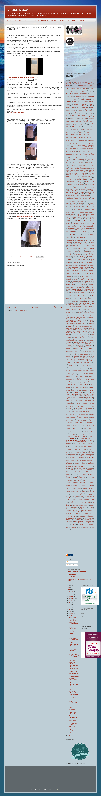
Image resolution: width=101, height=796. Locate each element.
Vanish (89, 502)
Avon (93, 99)
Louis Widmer (73, 300)
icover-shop (30, 259)
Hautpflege (70, 259)
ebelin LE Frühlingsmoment (81, 195)
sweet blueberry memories (76, 486)
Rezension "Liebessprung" (71, 417)
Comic (75, 167)
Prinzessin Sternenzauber (71, 390)
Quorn (78, 397)
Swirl (89, 486)
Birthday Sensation (82, 115)
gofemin (79, 248)
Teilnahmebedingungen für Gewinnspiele (45, 20)
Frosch (82, 223)
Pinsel (73, 387)
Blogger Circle (91, 118)
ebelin (81, 193)
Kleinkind (74, 281)
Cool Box (77, 168)
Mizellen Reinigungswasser (80, 336)
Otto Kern (74, 362)
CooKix (71, 168)
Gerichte (91, 237)
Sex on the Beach (84, 455)
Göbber (74, 248)
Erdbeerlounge (73, 204)
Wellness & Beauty (70, 518)
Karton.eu (69, 276)
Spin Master (82, 477)
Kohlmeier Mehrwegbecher (86, 282)
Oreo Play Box (82, 360)
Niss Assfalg (76, 348)
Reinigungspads (79, 408)
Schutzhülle (69, 451)
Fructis (87, 223)
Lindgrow (73, 296)
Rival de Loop (69, 430)
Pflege (68, 381)
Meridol (78, 331)
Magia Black (90, 301)
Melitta (67, 321)
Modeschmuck (69, 337)
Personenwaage (69, 379)
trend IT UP (69, 499)
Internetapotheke (75, 267)
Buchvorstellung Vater (73, 157)
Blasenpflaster (68, 116)
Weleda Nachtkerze (71, 516)
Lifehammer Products (71, 295)
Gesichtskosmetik (70, 240)
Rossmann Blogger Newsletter (75, 440)
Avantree (78, 99)
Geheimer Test (70, 234)
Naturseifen (68, 346)
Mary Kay (68, 312)
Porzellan (68, 389)
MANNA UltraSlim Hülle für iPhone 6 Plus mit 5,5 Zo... (74, 655)
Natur (79, 345)
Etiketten (91, 204)
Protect (78, 395)
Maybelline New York (82, 317)
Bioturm (73, 115)
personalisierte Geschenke (85, 378)
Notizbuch (76, 356)
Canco (84, 159)
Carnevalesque (80, 160)
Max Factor (76, 314)
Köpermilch (78, 284)
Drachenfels (74, 190)
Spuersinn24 (86, 479)
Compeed (80, 167)
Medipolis (68, 318)
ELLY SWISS (86, 200)
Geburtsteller (91, 232)
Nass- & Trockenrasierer (79, 343)
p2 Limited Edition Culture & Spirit (85, 370)
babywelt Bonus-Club (83, 102)
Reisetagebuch (69, 409)
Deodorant (83, 176)
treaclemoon (80, 497)
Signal (72, 468)
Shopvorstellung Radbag (80, 463)
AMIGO (85, 93)
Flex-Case (80, 215)
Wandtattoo (76, 508)
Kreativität (91, 286)
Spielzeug (76, 477)
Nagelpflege (83, 342)
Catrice (73, 162)
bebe (91, 107)
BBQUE (90, 105)
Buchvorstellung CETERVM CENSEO (74, 153)
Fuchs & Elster (70, 225)
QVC (82, 397)
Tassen (79, 488)
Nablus (91, 340)
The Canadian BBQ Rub (79, 493)
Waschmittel (75, 510)
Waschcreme (83, 508)
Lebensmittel (78, 290)
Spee (88, 476)
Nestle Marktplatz (89, 346)
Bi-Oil (74, 113)
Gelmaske (85, 234)
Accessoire (69, 86)
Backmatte (69, 104)
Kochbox (74, 282)
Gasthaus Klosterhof (77, 232)
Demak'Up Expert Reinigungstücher (86, 174)
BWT (75, 159)
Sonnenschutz (89, 473)
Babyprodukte (74, 102)
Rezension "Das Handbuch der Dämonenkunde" (76, 412)
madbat (80, 301)
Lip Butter (85, 297)
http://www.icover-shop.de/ (17, 112)
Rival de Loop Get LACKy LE (81, 430)
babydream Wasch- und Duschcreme (79, 101)
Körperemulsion (91, 284)
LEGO (91, 290)
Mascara (74, 312)
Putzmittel (87, 395)
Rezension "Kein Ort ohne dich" (86, 416)
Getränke (75, 243)
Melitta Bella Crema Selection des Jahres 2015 (82, 321)
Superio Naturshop (89, 483)
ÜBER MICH (18, 20)
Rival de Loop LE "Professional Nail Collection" (79, 433)
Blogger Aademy (83, 118)
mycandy (91, 339)
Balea (67, 105)
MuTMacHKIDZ (79, 339)
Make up (79, 303)
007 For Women (91, 85)
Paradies (67, 374)
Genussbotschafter (88, 235)
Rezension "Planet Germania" (82, 419)
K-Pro (82, 273)
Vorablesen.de (83, 507)
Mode (91, 336)
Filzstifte (72, 214)
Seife (67, 452)
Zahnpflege (80, 524)
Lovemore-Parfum (89, 300)
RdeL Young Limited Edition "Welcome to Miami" (80, 406)
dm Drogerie (72, 179)
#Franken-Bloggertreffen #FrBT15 (84, 83)
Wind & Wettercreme (88, 518)
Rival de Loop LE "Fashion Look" (75, 431)
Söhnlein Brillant (88, 471)
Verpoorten (68, 505)
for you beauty (69, 218)
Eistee (93, 197)
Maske (79, 312)
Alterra (67, 88)
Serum (78, 455)
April (70, 609)
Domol (85, 184)
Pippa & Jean (79, 387)
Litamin (67, 300)
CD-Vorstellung (89, 162)
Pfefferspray (86, 379)
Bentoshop (74, 112)
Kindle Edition (75, 279)
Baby (68, 101)
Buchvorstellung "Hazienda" (80, 145)
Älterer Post (58, 307)
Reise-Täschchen (88, 408)
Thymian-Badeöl (83, 494)
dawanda (79, 171)
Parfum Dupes (82, 374)
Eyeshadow (74, 207)
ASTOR (80, 98)
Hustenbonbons (83, 265)
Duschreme (88, 192)
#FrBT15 (68, 85)
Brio (66, 131)
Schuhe (84, 449)
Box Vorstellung (89, 123)
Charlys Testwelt (18, 9)
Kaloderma (68, 274)
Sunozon (81, 483)
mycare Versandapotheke (71, 340)
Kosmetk (85, 286)
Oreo (75, 360)
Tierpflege (68, 496)
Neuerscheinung (69, 348)
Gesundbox (77, 242)
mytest (86, 340)
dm (90, 178)
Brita (70, 131)
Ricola (85, 428)
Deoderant (77, 176)
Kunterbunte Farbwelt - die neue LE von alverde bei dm (73, 711)
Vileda (91, 505)
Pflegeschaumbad (75, 381)
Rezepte (80, 428)
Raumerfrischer (69, 400)
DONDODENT (91, 184)
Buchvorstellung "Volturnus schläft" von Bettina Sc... (74, 624)
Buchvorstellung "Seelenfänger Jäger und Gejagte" (76, 149)
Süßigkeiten (90, 485)
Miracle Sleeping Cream (76, 334)
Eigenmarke (82, 197)
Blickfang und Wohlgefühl (78, 116)
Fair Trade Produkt (86, 209)
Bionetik (78, 113)
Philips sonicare (74, 382)
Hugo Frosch (68, 265)
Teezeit (79, 490)
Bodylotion (86, 121)
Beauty (73, 107)
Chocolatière (73, 165)
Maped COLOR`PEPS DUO (77, 309)
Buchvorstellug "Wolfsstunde (85, 132)
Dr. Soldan (68, 190)
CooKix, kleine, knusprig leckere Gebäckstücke (73, 619)
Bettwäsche (68, 113)
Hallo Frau (85, 254)
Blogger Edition (70, 119)
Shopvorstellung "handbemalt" (86, 460)
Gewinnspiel (89, 243)
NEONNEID (81, 346)
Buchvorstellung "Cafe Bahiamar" (72, 135)
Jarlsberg (91, 270)
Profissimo (85, 394)
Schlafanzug (68, 447)
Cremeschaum (91, 170)
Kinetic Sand (82, 279)
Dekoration (69, 174)
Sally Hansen (82, 443)
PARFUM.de (89, 374)
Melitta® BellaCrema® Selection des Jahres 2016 (76, 323)
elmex (91, 200)
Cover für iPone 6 (15, 259)
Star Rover (86, 480)
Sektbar (82, 454)
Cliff (66, 167)
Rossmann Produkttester (80, 441)
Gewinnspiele (27, 20)
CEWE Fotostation (81, 163)
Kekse (82, 276)
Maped (78, 307)
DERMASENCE (89, 176)
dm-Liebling (87, 181)
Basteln (73, 105)
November (71, 594)
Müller (87, 337)
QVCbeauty (68, 398)
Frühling (92, 223)
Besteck (90, 112)
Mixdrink (69, 335)
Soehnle (74, 471)
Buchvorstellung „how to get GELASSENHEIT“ (82, 146)
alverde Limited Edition (81, 90)
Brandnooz (84, 124)
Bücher (74, 132)
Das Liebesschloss (71, 171)
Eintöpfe (88, 197)
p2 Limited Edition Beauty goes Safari (80, 368)
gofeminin (86, 248)
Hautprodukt (77, 259)
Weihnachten (68, 513)
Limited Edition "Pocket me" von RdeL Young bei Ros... (73, 693)
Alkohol (84, 86)
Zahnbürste (89, 522)
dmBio (93, 182)
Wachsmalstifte (69, 508)
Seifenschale (72, 454)
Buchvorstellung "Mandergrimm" (72, 148)
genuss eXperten (77, 235)
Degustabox (84, 173)
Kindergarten (74, 278)
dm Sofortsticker (91, 179)
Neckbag (75, 346)
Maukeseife (69, 314)
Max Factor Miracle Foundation (74, 315)
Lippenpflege (73, 298)
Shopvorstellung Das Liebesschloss (73, 462)
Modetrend (75, 337)
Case (85, 160)
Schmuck (80, 448)
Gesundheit (85, 242)
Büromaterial (69, 159)
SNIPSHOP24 (89, 469)
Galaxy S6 (74, 226)
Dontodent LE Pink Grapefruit (80, 186)
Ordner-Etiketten (69, 360)
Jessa (67, 271)
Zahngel (67, 524)
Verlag (91, 504)
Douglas (91, 186)
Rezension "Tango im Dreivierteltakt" (73, 423)
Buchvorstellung (70, 134)
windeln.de (68, 519)
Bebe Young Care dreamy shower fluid (83, 109)
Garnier (79, 226)
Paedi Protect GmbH (90, 371)
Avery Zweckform (86, 99)
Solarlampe (68, 472)
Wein (86, 515)
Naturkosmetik (87, 345)
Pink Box (86, 384)
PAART (82, 371)
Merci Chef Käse (71, 331)
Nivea (82, 348)
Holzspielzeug (90, 262)
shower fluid (89, 466)
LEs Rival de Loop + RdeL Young (82, 292)
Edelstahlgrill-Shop (74, 197)
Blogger (68, 789)
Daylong (84, 171)
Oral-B (82, 359)
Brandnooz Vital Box (76, 129)
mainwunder (72, 303)
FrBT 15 (68, 222)
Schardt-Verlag (83, 446)
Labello (74, 289)
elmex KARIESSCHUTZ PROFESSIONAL (75, 201)
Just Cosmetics (75, 273)
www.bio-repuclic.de (89, 521)
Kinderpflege (81, 278)
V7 (85, 502)
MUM (92, 337)
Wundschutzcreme (88, 519)
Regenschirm (70, 408)
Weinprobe (92, 515)
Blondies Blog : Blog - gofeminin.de (77, 571)
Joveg (85, 271)
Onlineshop (85, 357)
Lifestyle (79, 295)
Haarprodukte (68, 254)
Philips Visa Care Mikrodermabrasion (86, 382)
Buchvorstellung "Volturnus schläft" (86, 151)
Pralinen (74, 389)
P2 (93, 362)
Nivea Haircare (78, 351)
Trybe (67, 502)
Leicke (71, 292)
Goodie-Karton (74, 250)
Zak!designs (68, 525)
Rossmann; (90, 441)
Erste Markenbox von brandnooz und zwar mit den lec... (73, 680)
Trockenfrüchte (85, 501)
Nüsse (81, 356)
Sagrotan (75, 443)
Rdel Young (85, 402)
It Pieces (91, 268)
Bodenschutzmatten (70, 121)
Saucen (91, 444)
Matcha (92, 312)
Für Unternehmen (64, 20)
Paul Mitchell (79, 376)
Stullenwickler (75, 482)
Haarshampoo (77, 254)
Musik (67, 339)
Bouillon (82, 123)
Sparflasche (74, 476)
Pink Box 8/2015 (82, 385)
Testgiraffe (83, 491)
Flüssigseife (73, 217)
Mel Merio (90, 320)
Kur (72, 287)
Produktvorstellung (76, 394)
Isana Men (76, 268)
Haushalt (83, 257)
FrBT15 (74, 221)
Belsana (67, 112)
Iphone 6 (87, 267)
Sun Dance (90, 482)
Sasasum (77, 444)
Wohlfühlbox (77, 519)
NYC (85, 356)
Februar (71, 613)
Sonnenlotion (81, 472)
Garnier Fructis (85, 228)
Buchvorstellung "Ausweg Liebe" (86, 134)
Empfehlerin (80, 203)
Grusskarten (91, 251)
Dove (75, 187)
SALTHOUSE (90, 443)
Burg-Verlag (86, 157)
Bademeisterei (76, 104)
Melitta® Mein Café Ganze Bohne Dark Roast (84, 325)
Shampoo (92, 455)
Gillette (92, 245)
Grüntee (86, 251)
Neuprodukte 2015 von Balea (73, 698)
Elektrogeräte (70, 198)
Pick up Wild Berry (71, 384)
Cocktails (71, 167)
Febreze (72, 212)
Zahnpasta (73, 524)
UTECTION (80, 502)
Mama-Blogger (87, 304)
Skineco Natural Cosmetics (80, 468)
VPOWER (91, 507)
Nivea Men (79, 353)
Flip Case (86, 215)
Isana (71, 268)
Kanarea (85, 274)
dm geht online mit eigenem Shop (73, 645)
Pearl (86, 376)
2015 (68, 589)
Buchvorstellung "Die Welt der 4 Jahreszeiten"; (76, 143)
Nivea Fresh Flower (70, 351)
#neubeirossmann (82, 85)
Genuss (67, 236)
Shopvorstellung (43, 259)
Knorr (83, 281)
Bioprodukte (90, 113)
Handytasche (76, 257)
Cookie (67, 168)
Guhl (76, 253)
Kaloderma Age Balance (77, 274)
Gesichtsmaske (80, 240)
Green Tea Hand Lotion (72, 251)
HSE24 (67, 264)
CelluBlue (68, 163)
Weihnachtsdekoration (70, 515)
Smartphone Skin (69, 469)
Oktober (71, 596)
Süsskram (68, 486)
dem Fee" (75, 174)
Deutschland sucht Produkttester (72, 178)
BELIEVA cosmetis (89, 110)
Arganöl (72, 96)
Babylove (90, 101)
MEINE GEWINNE (82, 320)
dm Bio (67, 179)
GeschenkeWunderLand (78, 239)
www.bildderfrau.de (78, 521)
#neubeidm (75, 85)
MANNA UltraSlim (88, 306)
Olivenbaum (76, 357)
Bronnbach (75, 131)
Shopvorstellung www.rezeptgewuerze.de (75, 466)
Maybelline (73, 317)
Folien (79, 217)
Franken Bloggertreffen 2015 (85, 220)
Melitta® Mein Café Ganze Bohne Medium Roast (80, 326)
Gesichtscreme (89, 239)
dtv (88, 190)
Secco (81, 451)
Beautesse (68, 107)
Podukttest (90, 387)
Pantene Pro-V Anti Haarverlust (86, 373)
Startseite (9, 20)
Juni (70, 604)
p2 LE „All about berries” (87, 363)
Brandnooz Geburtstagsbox (71, 127)
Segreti (91, 451)
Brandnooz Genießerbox (83, 127)
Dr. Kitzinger (76, 189)
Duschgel (82, 192)
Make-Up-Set (79, 304)
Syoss (93, 486)
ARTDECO (91, 96)
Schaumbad (90, 446)
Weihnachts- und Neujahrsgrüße (83, 513)
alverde (85, 88)
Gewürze (82, 245)
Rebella (92, 406)
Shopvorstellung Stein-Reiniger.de (76, 458)
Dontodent (69, 186)
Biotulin (67, 115)
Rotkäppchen (68, 443)
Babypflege (68, 102)
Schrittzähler (77, 449)
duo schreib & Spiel (74, 192)
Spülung (69, 480)
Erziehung (80, 204)
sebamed (76, 451)
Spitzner (88, 477)
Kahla (91, 273)
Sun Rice (68, 483)
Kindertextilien (68, 279)
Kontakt (73, 20)
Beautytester (86, 107)
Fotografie (92, 218)
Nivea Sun (74, 354)
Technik (91, 488)
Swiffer (84, 487)
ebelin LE (88, 193)
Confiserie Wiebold (88, 167)
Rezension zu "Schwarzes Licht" (78, 426)
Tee (66, 490)
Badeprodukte (84, 104)
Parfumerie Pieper (70, 376)
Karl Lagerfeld (91, 274)
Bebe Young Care (70, 109)
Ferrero (67, 214)
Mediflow (91, 317)
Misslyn (92, 334)
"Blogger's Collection (77, 82)
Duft (92, 190)
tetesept (89, 491)
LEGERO (86, 290)
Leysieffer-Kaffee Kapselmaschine (79, 293)
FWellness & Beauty (89, 225)
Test (92, 490)
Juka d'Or (68, 273)
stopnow (69, 482)
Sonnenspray (68, 474)
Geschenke (68, 239)
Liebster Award (91, 293)
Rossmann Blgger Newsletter (86, 438)
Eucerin (86, 206)
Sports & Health (70, 479)
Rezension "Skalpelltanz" (79, 420)
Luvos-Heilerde (69, 301)
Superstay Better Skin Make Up (72, 485)
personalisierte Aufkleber (71, 378)
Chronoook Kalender (82, 165)
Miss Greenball (86, 334)
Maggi (84, 301)
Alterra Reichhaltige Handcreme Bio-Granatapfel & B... (74, 675)
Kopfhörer (84, 284)
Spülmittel (92, 479)
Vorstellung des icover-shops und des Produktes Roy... (73, 640)
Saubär (81, 444)
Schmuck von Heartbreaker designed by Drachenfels (72, 650)
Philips (87, 381)
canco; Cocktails (91, 159)
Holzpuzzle (83, 262)
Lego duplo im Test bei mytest (73, 659)
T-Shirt (68, 488)
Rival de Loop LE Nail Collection (83, 434)
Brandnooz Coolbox (88, 126)
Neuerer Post (11, 307)
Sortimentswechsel (82, 474)
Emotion (74, 203)
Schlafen (74, 447)
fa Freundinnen (84, 207)
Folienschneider (85, 217)
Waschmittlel (83, 510)
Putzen (82, 395)
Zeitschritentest (73, 527)
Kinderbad (68, 278)
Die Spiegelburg (84, 178)
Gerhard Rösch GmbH (81, 237)
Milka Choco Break (83, 332)
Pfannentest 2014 (77, 379)
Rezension (82, 409)
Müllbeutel (82, 337)
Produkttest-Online (73, 576)
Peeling (90, 376)
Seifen (71, 452)
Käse (74, 276)
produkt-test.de (72, 574)
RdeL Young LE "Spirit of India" (81, 403)
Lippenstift (80, 298)
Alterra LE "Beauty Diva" (76, 88)
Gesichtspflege (89, 240)
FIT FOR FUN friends (79, 214)
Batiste (78, 105)
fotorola (68, 220)
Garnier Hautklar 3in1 (82, 231)
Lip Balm (79, 296)
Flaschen (87, 214)
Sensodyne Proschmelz (70, 455)
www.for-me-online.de (70, 522)
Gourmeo (92, 250)
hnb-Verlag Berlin (75, 262)
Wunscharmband (69, 521)
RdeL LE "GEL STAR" (76, 402)
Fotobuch (86, 218)
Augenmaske (86, 98)
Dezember (71, 591)
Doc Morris (69, 184)
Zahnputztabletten (89, 524)
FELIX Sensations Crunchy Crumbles (85, 212)
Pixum (84, 387)
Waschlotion (68, 510)
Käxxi (78, 276)
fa (78, 207)
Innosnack (68, 267)
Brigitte (83, 129)
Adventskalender (77, 86)
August (71, 600)
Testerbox (77, 491)
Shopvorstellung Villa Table (85, 465)
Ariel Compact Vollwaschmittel (82, 96)
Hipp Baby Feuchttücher (82, 260)
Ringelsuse (90, 428)
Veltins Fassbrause (83, 504)
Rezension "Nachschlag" (83, 417)
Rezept (75, 428)
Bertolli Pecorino (82, 112)
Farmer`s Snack (80, 211)
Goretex (87, 250)
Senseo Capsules (89, 454)
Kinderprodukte (89, 278)
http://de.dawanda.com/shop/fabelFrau (77, 264)
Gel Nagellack (78, 234)
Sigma (67, 468)
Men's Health (91, 329)
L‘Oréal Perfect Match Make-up (82, 287)
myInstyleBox (80, 340)
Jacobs (67, 270)
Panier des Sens (75, 373)
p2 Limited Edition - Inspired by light (76, 367)
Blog (86, 116)
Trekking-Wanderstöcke (89, 497)
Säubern (86, 444)
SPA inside (90, 474)
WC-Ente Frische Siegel (87, 511)
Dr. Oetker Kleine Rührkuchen (87, 189)
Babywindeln (91, 102)
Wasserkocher (77, 511)
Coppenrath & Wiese (84, 168)
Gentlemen (90, 234)
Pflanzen (92, 379)
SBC (67, 446)
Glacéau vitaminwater (84, 246)
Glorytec (69, 248)
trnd (79, 501)
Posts (69, 561)
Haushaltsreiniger (90, 257)
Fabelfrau (91, 207)
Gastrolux (85, 232)
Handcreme (81, 256)
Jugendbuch (90, 271)
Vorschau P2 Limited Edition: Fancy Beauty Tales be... (73, 629)
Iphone (81, 267)
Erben (67, 204)
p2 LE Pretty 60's (81, 365)
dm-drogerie (80, 181)
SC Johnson (71, 446)
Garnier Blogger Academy (73, 228)
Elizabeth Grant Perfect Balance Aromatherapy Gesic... (73, 722)
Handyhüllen (23, 259)
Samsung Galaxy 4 (69, 444)
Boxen (68, 124)
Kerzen (87, 276)
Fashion (87, 211)
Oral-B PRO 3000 (89, 359)
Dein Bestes (91, 173)
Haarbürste (82, 253)
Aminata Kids (91, 93)
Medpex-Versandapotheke (78, 318)
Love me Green (81, 300)
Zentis (79, 527)
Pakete (68, 373)
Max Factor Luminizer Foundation (87, 314)
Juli (70, 602)
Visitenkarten (74, 507)
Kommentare (70, 564)
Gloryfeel (92, 246)
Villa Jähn (68, 507)
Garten (90, 231)
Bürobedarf (92, 157)
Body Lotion (78, 121)
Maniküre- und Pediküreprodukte (74, 306)
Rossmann (70, 438)
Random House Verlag (79, 398)
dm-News (87, 183)
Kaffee (86, 273)
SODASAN (68, 471)
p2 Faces (78, 363)
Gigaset (87, 245)
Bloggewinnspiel (88, 120)
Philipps (83, 381)
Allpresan (91, 86)
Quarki (74, 397)
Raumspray (76, 400)
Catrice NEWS (81, 162)
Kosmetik (77, 286)
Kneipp (78, 281)
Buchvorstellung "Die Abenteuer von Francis (75, 138)
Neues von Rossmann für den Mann (73, 702)
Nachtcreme (68, 342)
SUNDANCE (74, 483)
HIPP (74, 260)
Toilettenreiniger (74, 496)
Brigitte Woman (90, 129)
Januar (71, 615)
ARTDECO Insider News (72, 98)
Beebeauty (73, 110)
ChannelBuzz (90, 163)
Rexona (75, 409)
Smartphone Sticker (80, 469)
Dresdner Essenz (82, 190)
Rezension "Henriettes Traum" (82, 414)
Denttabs (67, 176)
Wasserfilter (90, 510)
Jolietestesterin (73, 271)
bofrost (77, 123)
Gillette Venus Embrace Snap (73, 246)
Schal (77, 446)
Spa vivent (68, 476)
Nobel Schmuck (84, 354)
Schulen (90, 449)
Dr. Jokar (70, 189)
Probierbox (85, 390)
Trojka (91, 501)
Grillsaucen (80, 251)
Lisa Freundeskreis (89, 298)
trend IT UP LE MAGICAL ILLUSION (81, 499)
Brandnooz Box (76, 126)
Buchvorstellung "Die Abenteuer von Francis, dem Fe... (73, 664)
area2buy (68, 96)
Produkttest (36, 259)
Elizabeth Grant (78, 198)
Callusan (80, 159)
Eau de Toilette (75, 193)
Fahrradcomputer (77, 209)
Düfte (67, 192)
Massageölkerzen (85, 312)
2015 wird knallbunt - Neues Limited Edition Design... (73, 670)
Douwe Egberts (69, 187)
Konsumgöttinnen (70, 284)
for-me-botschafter (78, 218)
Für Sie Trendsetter (79, 225)
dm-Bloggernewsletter (71, 181)
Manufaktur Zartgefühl (70, 307)
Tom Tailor (81, 496)
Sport (93, 477)
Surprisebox (83, 485)
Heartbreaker (85, 259)
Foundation (74, 220)
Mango (93, 304)
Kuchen (67, 287)
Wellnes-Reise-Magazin (88, 516)
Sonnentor (75, 474)
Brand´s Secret (76, 124)
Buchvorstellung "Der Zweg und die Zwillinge (81, 137)
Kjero (88, 279)
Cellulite (73, 163)
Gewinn (81, 243)
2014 (68, 735)
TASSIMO (85, 488)
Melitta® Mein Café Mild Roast (81, 329)
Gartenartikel (68, 232)
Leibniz (67, 292)
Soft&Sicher (80, 471)
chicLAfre (68, 165)
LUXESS (75, 301)
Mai (70, 607)
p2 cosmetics (71, 364)
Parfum (74, 374)
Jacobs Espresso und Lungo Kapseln (79, 270)
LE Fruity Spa (70, 290)
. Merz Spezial (69, 82)
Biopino (84, 113)
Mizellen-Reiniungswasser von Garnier (73, 635)
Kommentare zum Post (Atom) (20, 310)
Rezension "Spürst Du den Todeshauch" (83, 422)
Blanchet (90, 115)
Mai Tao (67, 303)
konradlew (56, 789)
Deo (72, 176)
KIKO (92, 276)
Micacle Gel (84, 331)
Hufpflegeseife (90, 264)
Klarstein (92, 279)
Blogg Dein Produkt (74, 118)
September (72, 598)
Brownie (81, 131)
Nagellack (76, 342)
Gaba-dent (68, 226)
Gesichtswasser (69, 242)
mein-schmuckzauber (71, 320)
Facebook (68, 209)
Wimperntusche (79, 518)
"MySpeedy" (85, 82)
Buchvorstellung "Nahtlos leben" (86, 148)
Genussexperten (69, 237)
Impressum (81, 20)
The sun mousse (74, 494)
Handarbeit (74, 256)
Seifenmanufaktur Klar (80, 452)
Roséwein (90, 436)
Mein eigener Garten (90, 318)
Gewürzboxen (75, 245)
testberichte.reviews (70, 491)
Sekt (78, 454)
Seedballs (86, 451)
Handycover (89, 256)
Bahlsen (91, 104)
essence (85, 204)
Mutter (86, 339)
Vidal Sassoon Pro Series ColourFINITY (81, 505)
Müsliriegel (72, 339)
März (70, 611)
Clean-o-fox (90, 165)
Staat (74, 480)
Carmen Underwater (71, 160)
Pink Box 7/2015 (74, 385)
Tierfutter (90, 494)
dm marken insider (81, 179)
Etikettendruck (68, 206)
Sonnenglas (74, 472)
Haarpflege (89, 253)
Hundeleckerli (75, 265)
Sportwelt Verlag (78, 479)
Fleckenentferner (73, 215)
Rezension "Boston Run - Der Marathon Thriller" (83, 411)
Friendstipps (76, 223)
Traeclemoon (72, 497)
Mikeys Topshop (74, 332)
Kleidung (69, 281)
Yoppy (79, 522)
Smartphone (90, 468)
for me (91, 217)
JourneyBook (79, 271)
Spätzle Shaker (82, 476)
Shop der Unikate (71, 457)
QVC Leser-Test (89, 397)
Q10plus (92, 395)
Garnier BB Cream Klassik (89, 226)
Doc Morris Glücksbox (78, 184)
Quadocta (69, 397)
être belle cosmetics (78, 206)
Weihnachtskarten (80, 515)
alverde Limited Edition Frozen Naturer (85, 91)
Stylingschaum (83, 482)
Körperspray (70, 286)
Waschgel (90, 508)
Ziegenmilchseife (85, 527)
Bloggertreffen (79, 120)
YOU (84, 522)
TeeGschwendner (73, 490)
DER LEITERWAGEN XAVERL (73, 717)
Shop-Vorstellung (80, 457)
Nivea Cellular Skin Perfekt (87, 349)
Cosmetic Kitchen (74, 170)
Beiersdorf (80, 110)
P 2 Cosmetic (80, 362)
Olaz (89, 356)
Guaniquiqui (70, 253)
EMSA (86, 203)
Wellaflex (80, 516)
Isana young (84, 268)
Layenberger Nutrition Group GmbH (86, 289)
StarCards (92, 480)
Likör (88, 295)
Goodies (81, 250)
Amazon (68, 93)
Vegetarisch (74, 504)
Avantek (73, 99)
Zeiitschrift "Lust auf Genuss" (78, 525)
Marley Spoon (89, 311)
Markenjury (81, 311)
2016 (68, 587)
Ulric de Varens (73, 502)
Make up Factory (86, 303)
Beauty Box (79, 107)
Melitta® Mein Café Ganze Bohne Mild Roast (76, 328)
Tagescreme (74, 488)
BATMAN (84, 105)
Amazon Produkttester (78, 93)
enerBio (91, 203)
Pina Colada (79, 384)
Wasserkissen (68, 511)
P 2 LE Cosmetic (87, 362)
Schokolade (87, 448)
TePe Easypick (86, 490)
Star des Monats (79, 480)
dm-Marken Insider (76, 183)
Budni (81, 157)
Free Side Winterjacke (83, 221)
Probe (79, 390)
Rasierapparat (89, 398)
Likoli (84, 295)
